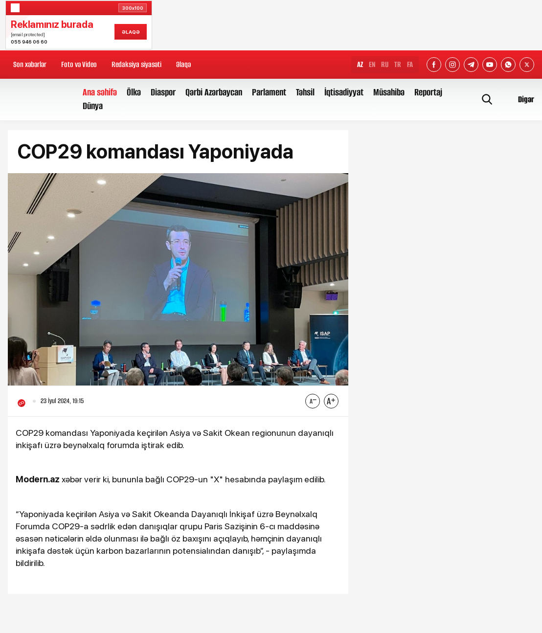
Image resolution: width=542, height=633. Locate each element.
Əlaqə (183, 64)
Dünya (93, 106)
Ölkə (134, 92)
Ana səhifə (100, 92)
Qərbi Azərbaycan (213, 92)
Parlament (269, 92)
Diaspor (163, 92)
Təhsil (305, 92)
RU (384, 64)
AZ (360, 64)
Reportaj (428, 92)
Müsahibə (389, 92)
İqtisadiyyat (343, 92)
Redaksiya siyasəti (136, 64)
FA (410, 64)
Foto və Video (79, 64)
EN (372, 64)
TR (397, 64)
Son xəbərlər (29, 64)
